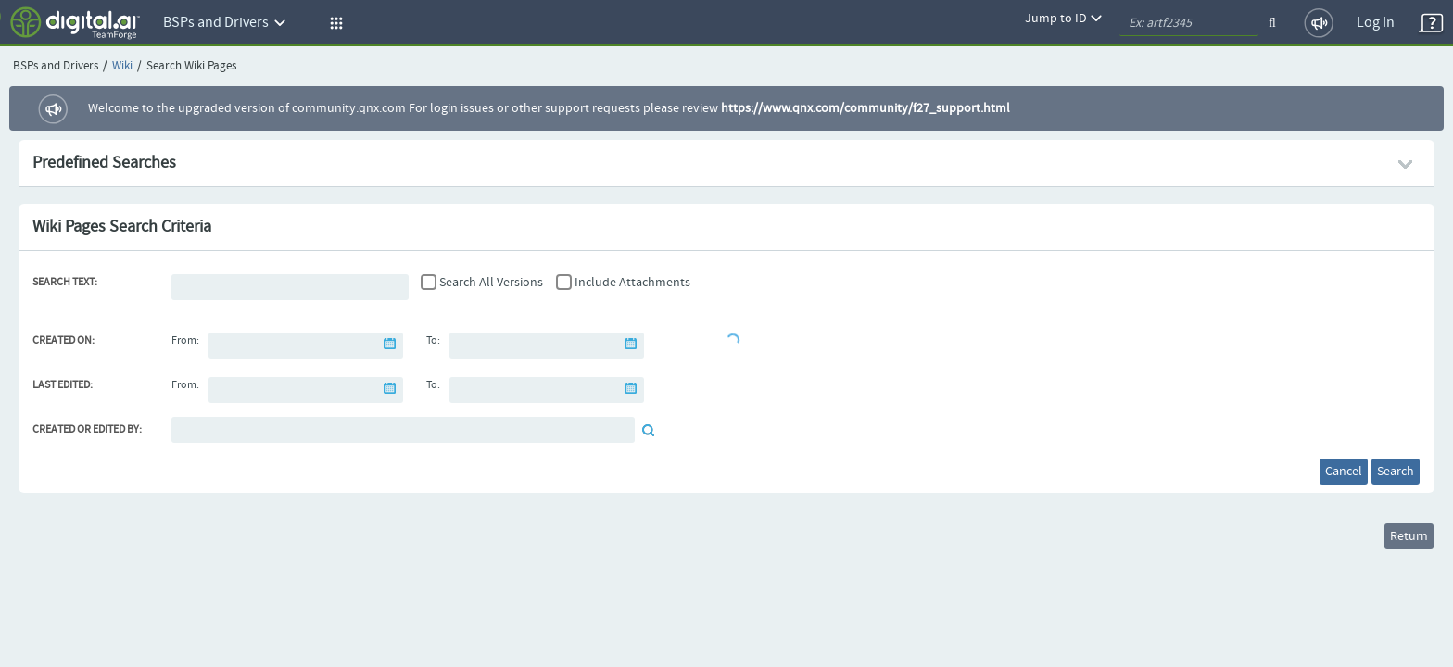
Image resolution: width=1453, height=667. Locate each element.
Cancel (1304, 475)
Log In (1376, 22)
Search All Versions (491, 282)
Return (1396, 547)
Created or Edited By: (87, 429)
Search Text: (64, 282)
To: (433, 341)
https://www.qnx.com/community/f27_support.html (865, 108)
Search (1382, 475)
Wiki (122, 66)
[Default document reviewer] (403, 430)
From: (185, 341)
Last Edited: (62, 385)
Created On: (63, 341)
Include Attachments (632, 282)
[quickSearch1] (1188, 23)
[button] (334, 23)
